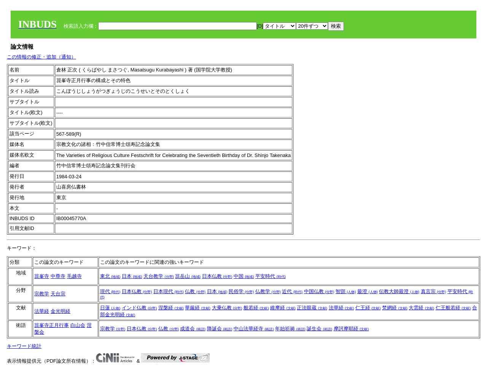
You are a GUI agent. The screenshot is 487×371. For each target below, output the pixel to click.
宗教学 (41, 293)
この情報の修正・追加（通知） (41, 57)
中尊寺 (58, 276)
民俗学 (241, 291)
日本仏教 (217, 276)
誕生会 (319, 328)
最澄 (367, 291)
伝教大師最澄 (399, 291)
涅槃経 (171, 308)
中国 (244, 276)
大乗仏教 (227, 308)
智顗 (346, 291)
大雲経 (421, 308)
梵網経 (394, 308)
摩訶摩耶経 (351, 328)
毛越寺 (74, 276)
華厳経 (197, 308)
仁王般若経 (453, 308)
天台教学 (158, 276)
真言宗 (433, 291)
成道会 (192, 328)
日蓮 (110, 308)
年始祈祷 (290, 328)
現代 (110, 291)
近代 (292, 291)
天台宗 (58, 293)
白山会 (77, 325)
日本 (132, 276)
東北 (110, 276)
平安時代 (270, 276)
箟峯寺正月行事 (51, 325)
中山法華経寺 (254, 328)
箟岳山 (188, 276)
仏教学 (268, 291)
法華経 (41, 311)
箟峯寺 (41, 276)
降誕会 (219, 328)
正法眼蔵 (312, 308)
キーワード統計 (24, 346)
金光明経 (60, 311)
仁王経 (368, 308)
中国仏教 (319, 291)
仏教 (195, 291)
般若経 (256, 308)
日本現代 (168, 291)
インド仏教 (139, 308)
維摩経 (283, 308)
